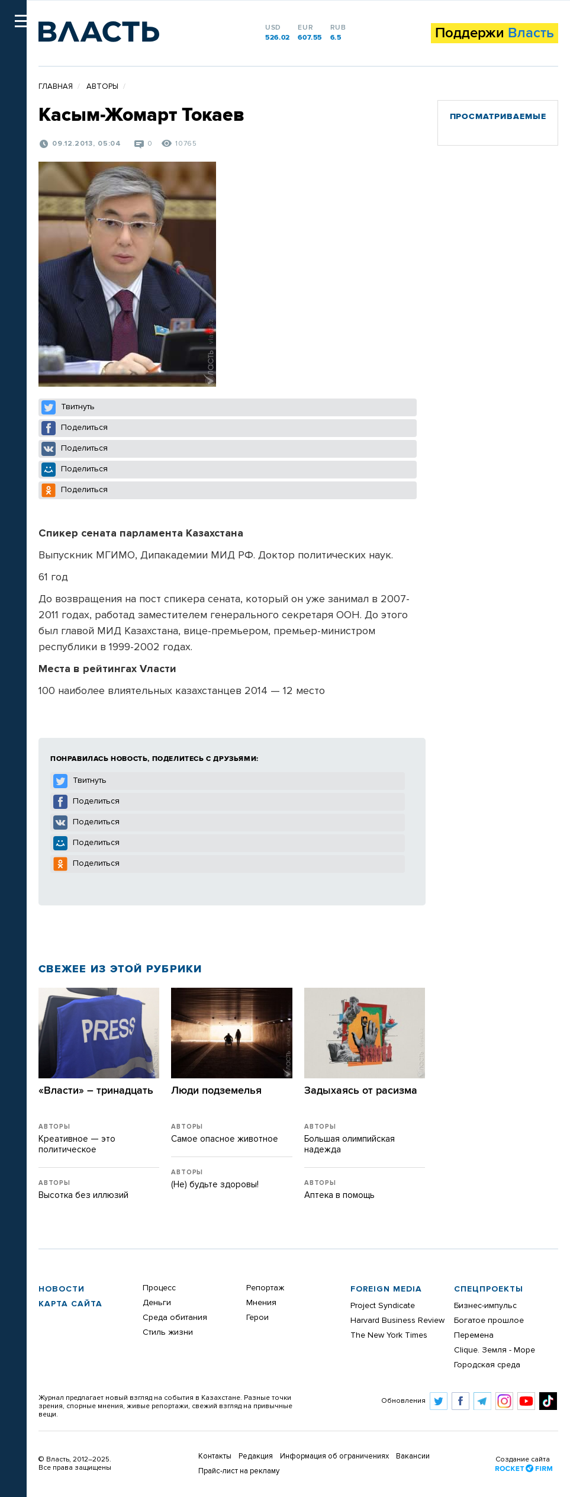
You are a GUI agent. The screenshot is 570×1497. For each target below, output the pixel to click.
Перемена (474, 1335)
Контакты (214, 1456)
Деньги (157, 1303)
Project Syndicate (382, 1306)
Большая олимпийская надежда (349, 1144)
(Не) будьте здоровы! (215, 1184)
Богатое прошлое (489, 1320)
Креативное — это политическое (76, 1144)
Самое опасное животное (224, 1139)
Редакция (256, 1456)
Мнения (261, 1303)
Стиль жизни (168, 1332)
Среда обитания (175, 1317)
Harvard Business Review (397, 1320)
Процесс (159, 1288)
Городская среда (487, 1365)
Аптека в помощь (339, 1195)
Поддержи (494, 33)
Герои (257, 1317)
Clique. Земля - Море (494, 1350)
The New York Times (388, 1335)
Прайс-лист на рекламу (238, 1471)
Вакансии (413, 1456)
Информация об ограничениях (334, 1456)
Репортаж (265, 1288)
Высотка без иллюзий (83, 1195)
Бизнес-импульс (485, 1306)
